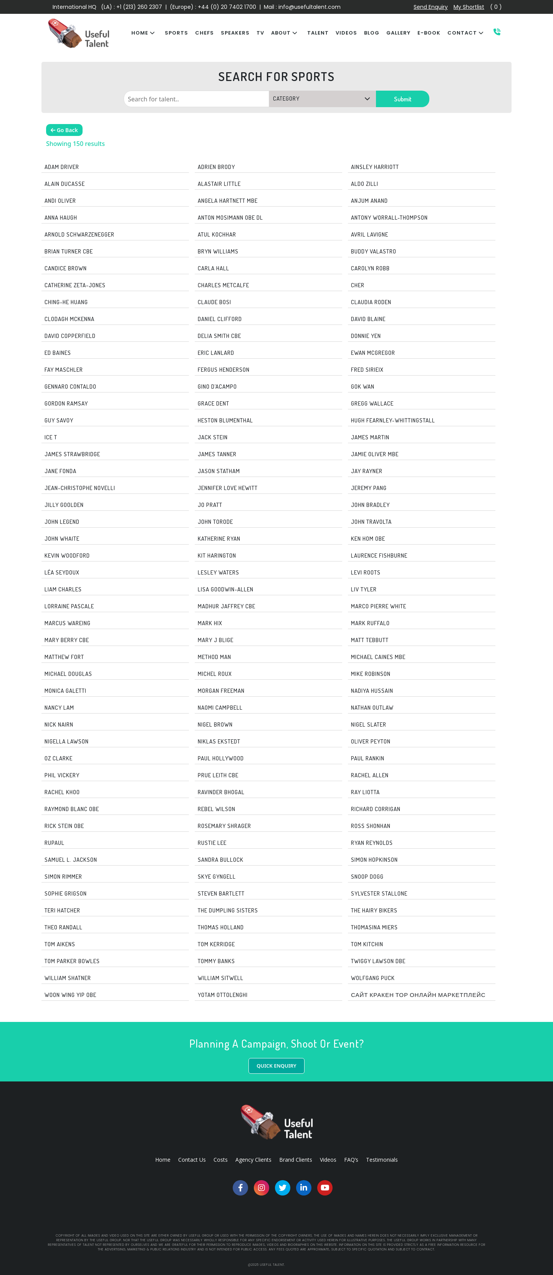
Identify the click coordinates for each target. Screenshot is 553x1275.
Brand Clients (295, 1159)
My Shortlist (469, 7)
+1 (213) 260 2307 (139, 7)
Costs (221, 1159)
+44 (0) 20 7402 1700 (228, 7)
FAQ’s (351, 1159)
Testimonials (382, 1159)
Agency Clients (253, 1159)
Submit (403, 99)
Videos (328, 1159)
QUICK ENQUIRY (276, 1065)
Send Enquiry (431, 7)
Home (163, 1159)
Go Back (64, 130)
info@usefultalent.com (309, 7)
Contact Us (192, 1159)
